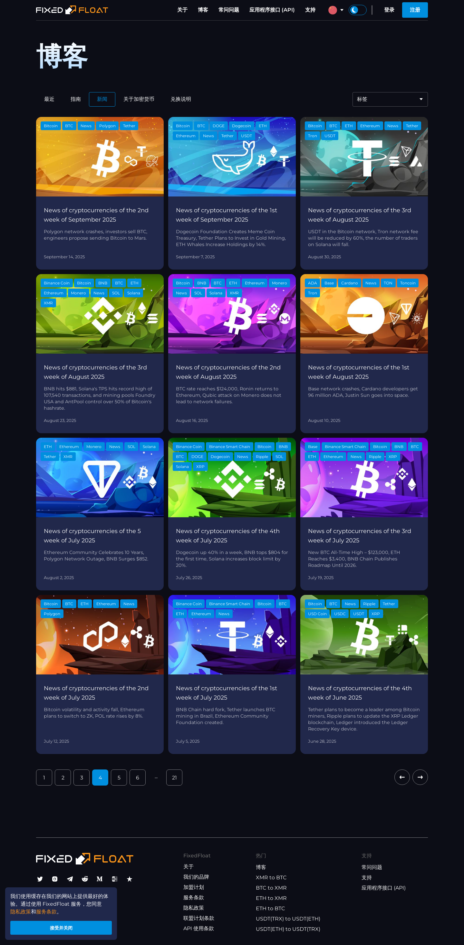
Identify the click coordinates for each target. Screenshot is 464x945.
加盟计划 (193, 887)
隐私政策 (193, 908)
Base (329, 283)
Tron (312, 135)
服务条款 (193, 897)
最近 (49, 99)
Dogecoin (241, 125)
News (86, 125)
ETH (263, 125)
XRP (200, 466)
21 (174, 778)
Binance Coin (57, 283)
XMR (48, 303)
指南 (76, 99)
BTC (69, 125)
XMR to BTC (271, 877)
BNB (102, 283)
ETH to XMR (271, 898)
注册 (415, 10)
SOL (116, 293)
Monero (78, 293)
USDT (246, 135)
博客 (203, 10)
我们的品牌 (196, 877)
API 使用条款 (198, 928)
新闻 (102, 99)
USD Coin (317, 613)
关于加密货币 (138, 99)
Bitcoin (51, 125)
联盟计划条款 (198, 918)
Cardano (349, 283)
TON (388, 283)
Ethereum (186, 135)
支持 (310, 10)
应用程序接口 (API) (272, 10)
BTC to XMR (271, 888)
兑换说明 (180, 99)
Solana (133, 293)
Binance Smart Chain (229, 446)
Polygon (107, 125)
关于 (182, 10)
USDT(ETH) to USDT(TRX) (288, 929)
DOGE (219, 125)
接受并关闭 (61, 927)
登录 (389, 10)
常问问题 (228, 10)
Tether (129, 125)
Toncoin (408, 283)
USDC (340, 613)
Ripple (262, 456)
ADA (312, 283)
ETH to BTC (270, 908)
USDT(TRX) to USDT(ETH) (288, 919)
